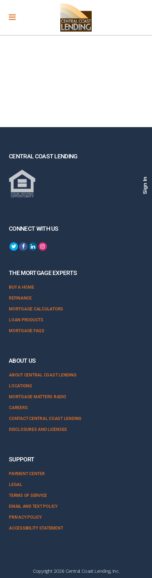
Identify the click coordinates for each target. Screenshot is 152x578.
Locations (20, 385)
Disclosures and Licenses (38, 429)
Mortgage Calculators (36, 309)
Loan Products (26, 319)
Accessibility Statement (36, 528)
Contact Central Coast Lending (45, 418)
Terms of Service (28, 495)
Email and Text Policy (33, 506)
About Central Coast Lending (43, 375)
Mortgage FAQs (26, 330)
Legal (15, 484)
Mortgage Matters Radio (37, 396)
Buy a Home (21, 287)
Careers (18, 407)
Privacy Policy (25, 517)
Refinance (20, 298)
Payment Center (27, 473)
